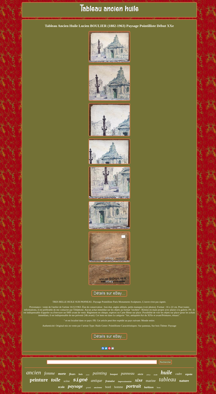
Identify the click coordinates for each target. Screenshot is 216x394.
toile (55, 380)
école (155, 375)
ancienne (98, 387)
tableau (167, 379)
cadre (178, 373)
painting (100, 373)
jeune (88, 375)
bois (81, 374)
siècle (140, 374)
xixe (139, 380)
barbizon (149, 387)
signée (188, 374)
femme (49, 373)
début (148, 375)
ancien (33, 372)
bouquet (114, 374)
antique (96, 381)
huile (166, 372)
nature (184, 381)
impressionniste (125, 381)
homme (118, 387)
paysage (75, 386)
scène (67, 381)
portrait (133, 386)
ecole (61, 387)
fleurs (72, 374)
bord (108, 387)
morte (62, 373)
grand (88, 387)
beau (158, 387)
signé (80, 380)
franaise (110, 381)
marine (151, 381)
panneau (127, 373)
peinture (39, 380)
